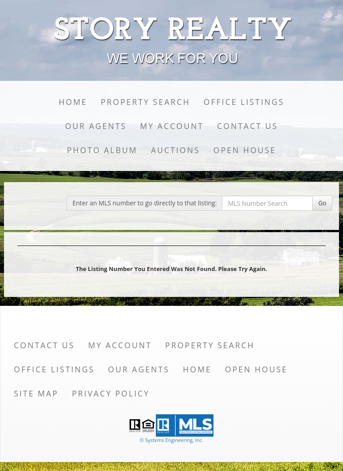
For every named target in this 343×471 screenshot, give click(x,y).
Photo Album (102, 150)
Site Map (36, 393)
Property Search (145, 101)
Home (73, 101)
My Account (172, 126)
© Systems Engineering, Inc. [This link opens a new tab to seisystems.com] (171, 440)
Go (322, 203)
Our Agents (96, 126)
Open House (244, 150)
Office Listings (244, 101)
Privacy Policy (111, 393)
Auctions (175, 150)
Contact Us (247, 126)
